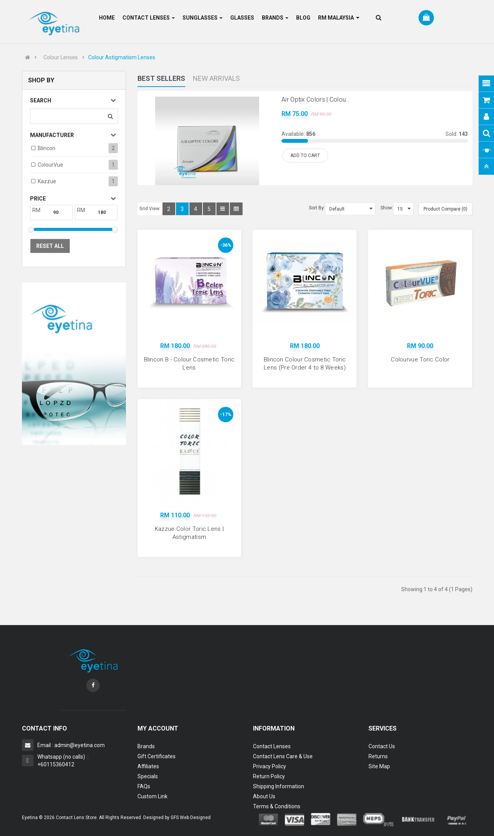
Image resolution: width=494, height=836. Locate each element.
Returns (378, 756)
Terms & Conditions (276, 806)
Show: (386, 208)
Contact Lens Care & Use (283, 756)
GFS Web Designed (191, 817)
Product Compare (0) (445, 209)
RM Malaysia (338, 18)
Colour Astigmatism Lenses (121, 57)
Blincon (46, 148)
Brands (146, 746)
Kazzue (47, 181)
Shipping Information (278, 786)
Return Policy (269, 776)
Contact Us (381, 746)
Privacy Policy (269, 766)
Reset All (50, 246)
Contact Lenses (272, 746)
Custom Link (152, 796)
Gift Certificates (156, 756)
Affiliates (148, 766)
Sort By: (317, 208)
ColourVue (50, 165)
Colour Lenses (61, 57)
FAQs (143, 786)
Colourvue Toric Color (420, 359)
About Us (264, 796)
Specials (147, 776)
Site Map (379, 766)
